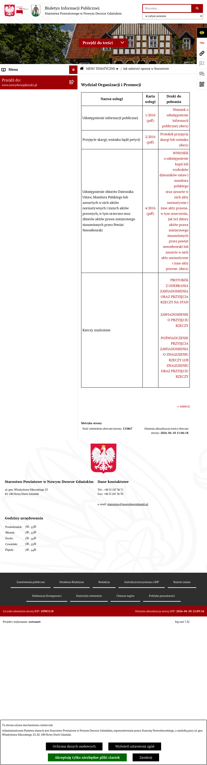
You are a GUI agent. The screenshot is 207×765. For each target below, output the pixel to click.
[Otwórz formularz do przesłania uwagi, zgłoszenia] (202, 74)
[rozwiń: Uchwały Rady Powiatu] (74, 145)
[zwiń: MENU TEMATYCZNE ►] (74, 88)
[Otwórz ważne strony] (202, 63)
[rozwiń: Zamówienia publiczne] (74, 510)
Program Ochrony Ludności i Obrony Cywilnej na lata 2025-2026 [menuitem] (30, 607)
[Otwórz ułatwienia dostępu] (202, 32)
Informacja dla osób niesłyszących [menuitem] (28, 579)
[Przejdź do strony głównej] (63, 10)
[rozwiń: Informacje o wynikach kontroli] (74, 325)
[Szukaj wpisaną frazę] (197, 8)
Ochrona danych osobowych (74, 746)
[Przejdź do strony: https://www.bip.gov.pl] (202, 43)
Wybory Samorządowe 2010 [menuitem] (23, 570)
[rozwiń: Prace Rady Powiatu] (74, 134)
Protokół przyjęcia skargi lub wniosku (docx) (174, 139)
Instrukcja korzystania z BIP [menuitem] (23, 518)
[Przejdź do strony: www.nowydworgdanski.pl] (202, 53)
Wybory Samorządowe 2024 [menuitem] (23, 544)
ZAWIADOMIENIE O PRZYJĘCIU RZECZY (174, 320)
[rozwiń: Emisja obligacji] (74, 122)
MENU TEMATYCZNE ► (102, 69)
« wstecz (183, 406)
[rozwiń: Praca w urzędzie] (74, 246)
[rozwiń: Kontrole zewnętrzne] (74, 314)
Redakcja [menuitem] (9, 527)
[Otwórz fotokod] (202, 84)
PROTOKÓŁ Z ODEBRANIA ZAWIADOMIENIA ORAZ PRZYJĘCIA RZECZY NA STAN (174, 291)
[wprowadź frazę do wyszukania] (167, 8)
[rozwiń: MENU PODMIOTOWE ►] (74, 78)
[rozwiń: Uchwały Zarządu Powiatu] (74, 156)
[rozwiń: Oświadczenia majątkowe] (74, 190)
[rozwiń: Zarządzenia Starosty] (74, 167)
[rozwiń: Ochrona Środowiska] (74, 291)
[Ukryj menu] (73, 69)
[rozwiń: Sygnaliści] (74, 596)
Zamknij (145, 757)
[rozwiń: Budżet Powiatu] (74, 111)
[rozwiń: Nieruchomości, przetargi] (74, 235)
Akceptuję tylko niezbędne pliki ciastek (87, 757)
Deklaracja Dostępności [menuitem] (20, 587)
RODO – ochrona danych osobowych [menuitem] (29, 536)
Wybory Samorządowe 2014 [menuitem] (23, 561)
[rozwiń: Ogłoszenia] (74, 212)
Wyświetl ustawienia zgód (134, 746)
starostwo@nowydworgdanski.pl (127, 694)
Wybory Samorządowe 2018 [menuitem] (23, 553)
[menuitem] (39, 79)
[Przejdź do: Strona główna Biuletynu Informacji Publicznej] (82, 69)
